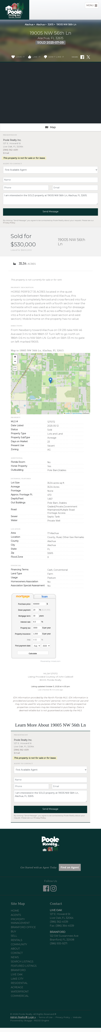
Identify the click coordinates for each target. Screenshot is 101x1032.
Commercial (20, 995)
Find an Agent (70, 867)
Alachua (29, 24)
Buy (13, 931)
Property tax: (25, 628)
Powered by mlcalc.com (50, 661)
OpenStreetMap (77, 413)
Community (19, 944)
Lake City (17, 978)
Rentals (16, 940)
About (15, 948)
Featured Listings (24, 965)
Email (6, 153)
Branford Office (23, 927)
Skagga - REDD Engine (36, 1020)
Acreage (17, 987)
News (15, 957)
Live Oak (17, 974)
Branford (18, 970)
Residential (19, 983)
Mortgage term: (24, 616)
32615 (50, 24)
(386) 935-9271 (58, 943)
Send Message (50, 211)
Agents (16, 915)
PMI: (29, 640)
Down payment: (24, 610)
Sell (14, 935)
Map (50, 127)
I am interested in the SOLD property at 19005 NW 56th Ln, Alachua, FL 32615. (50, 199)
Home (15, 910)
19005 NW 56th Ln (66, 24)
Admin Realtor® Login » (23, 1017)
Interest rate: (26, 622)
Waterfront (20, 991)
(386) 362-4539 (10, 149)
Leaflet (67, 413)
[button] (50, 380)
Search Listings (22, 961)
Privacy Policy (9, 222)
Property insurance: (23, 634)
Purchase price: (24, 604)
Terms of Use (46, 1017)
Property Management (20, 921)
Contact (17, 953)
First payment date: (23, 646)
